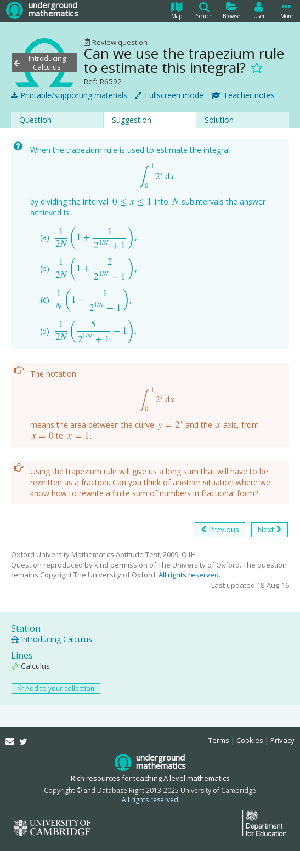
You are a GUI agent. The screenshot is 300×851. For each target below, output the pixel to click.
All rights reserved (189, 575)
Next (269, 529)
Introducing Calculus (51, 639)
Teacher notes (243, 95)
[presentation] (157, 176)
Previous (220, 529)
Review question (115, 42)
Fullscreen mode (169, 95)
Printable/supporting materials (69, 95)
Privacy (282, 740)
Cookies (249, 740)
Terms (218, 740)
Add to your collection (56, 688)
